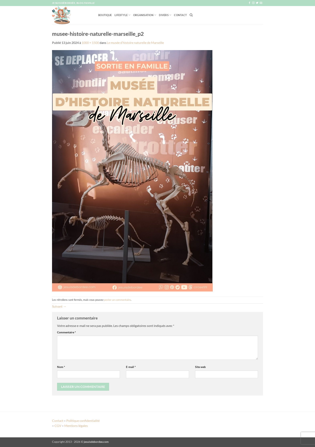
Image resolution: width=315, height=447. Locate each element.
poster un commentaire (117, 299)
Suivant (59, 306)
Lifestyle (122, 15)
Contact (180, 15)
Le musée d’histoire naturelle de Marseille (135, 42)
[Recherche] (191, 15)
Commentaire (66, 332)
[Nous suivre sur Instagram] (253, 3)
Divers (165, 15)
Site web (200, 367)
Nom (61, 367)
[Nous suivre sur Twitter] (257, 3)
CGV (57, 425)
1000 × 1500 (90, 42)
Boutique (105, 15)
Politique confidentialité (83, 420)
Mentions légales (76, 425)
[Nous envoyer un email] (261, 3)
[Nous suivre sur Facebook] (249, 3)
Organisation (144, 15)
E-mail (131, 367)
